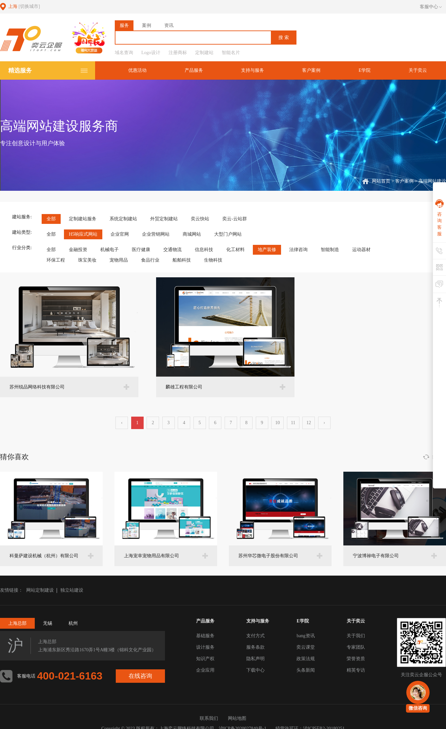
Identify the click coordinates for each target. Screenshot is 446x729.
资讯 (168, 25)
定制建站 (204, 52)
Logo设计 (150, 52)
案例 (146, 25)
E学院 (366, 70)
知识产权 (205, 658)
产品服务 (199, 70)
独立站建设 (71, 590)
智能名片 (231, 52)
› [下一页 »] (324, 422)
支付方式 (255, 635)
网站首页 (381, 181)
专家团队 (356, 647)
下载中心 (255, 670)
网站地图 (237, 718)
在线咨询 (140, 676)
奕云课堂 (305, 647)
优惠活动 (143, 70)
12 (308, 422)
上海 (24, 6)
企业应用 (205, 670)
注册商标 (178, 52)
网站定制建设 (40, 590)
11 (293, 422)
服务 (124, 25)
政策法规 (305, 658)
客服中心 (431, 6)
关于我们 (356, 635)
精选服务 (20, 70)
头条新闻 (305, 670)
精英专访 (356, 670)
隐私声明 (255, 658)
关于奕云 (418, 70)
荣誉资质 (356, 658)
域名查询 (124, 52)
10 (277, 422)
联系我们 (209, 718)
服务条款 (255, 647)
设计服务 (205, 647)
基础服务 (205, 635)
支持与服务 (256, 70)
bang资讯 (305, 635)
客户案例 (314, 70)
